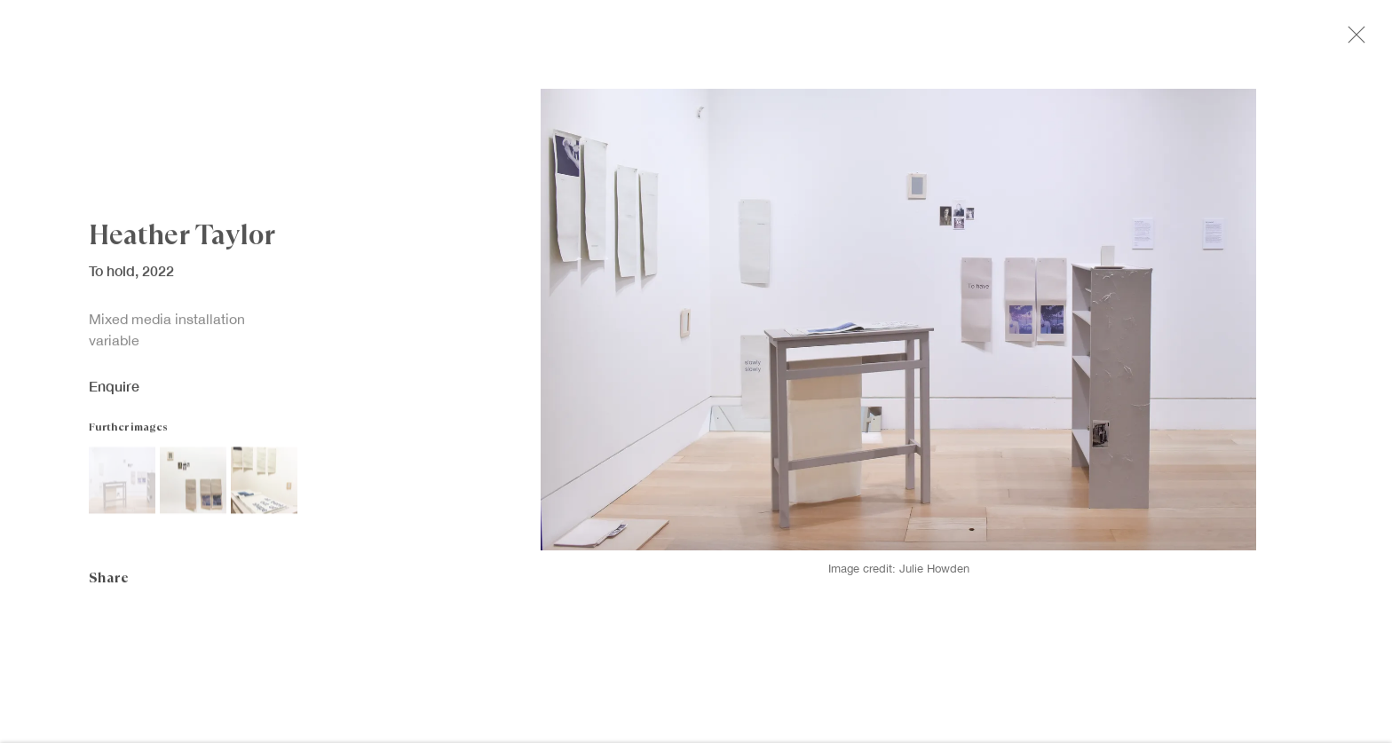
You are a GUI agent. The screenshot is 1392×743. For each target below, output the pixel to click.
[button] (122, 487)
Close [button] (1373, 40)
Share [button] (109, 585)
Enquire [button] (114, 393)
